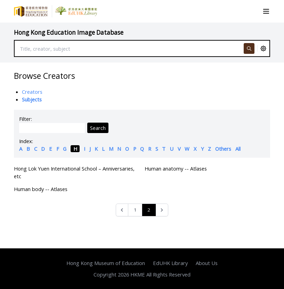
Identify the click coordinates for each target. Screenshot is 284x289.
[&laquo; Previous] (122, 210)
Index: (26, 141)
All (238, 148)
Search (98, 127)
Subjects (32, 99)
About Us (207, 262)
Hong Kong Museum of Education (105, 262)
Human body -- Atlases (40, 188)
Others (223, 148)
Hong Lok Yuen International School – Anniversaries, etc (74, 172)
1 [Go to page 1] (135, 210)
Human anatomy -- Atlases (176, 168)
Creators (32, 91)
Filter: (25, 118)
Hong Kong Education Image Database (68, 32)
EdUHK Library (170, 262)
